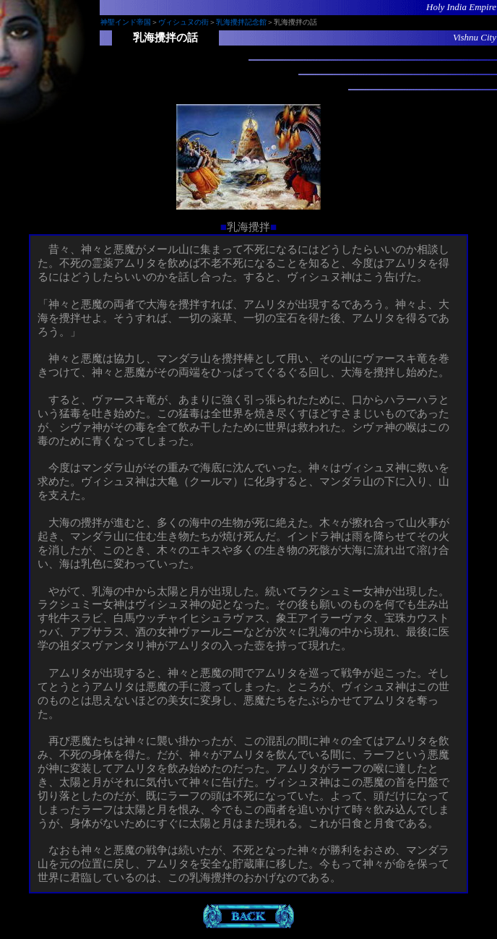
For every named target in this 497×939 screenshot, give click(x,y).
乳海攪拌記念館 (241, 22)
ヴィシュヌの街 (183, 22)
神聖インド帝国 (125, 22)
